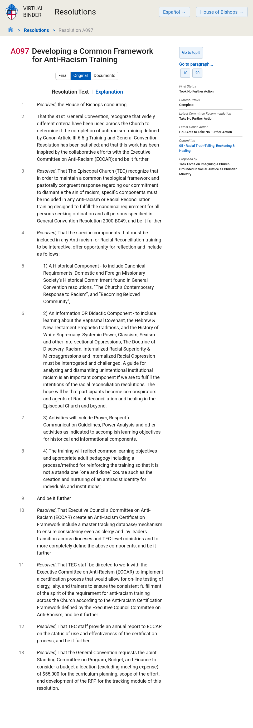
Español (171, 12)
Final (63, 75)
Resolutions (36, 30)
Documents (104, 75)
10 (185, 73)
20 (197, 73)
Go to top (191, 52)
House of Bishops (219, 12)
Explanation (109, 92)
